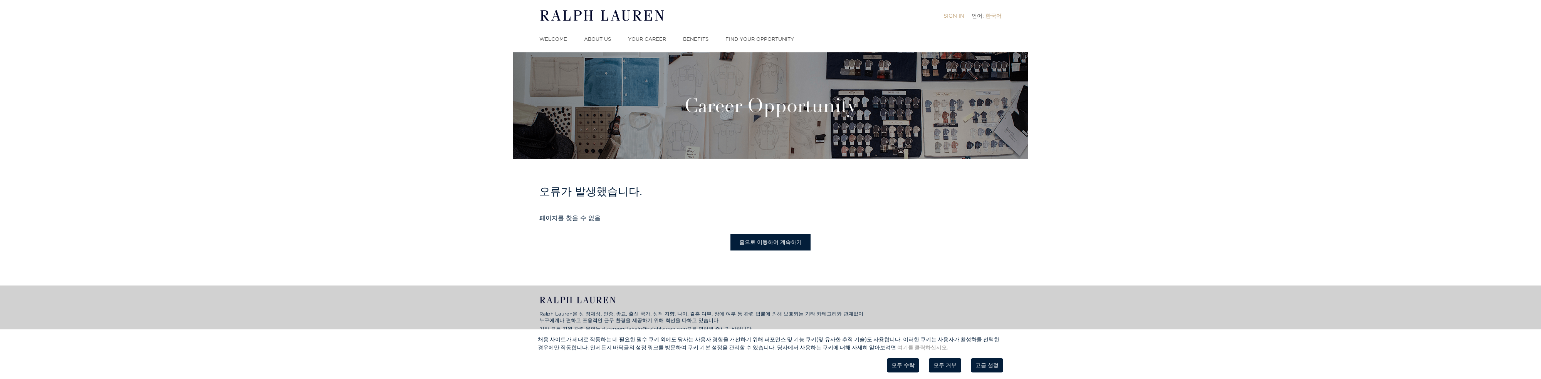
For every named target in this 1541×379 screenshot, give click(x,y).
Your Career (647, 39)
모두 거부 (945, 365)
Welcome (553, 39)
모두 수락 (903, 365)
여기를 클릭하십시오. (922, 347)
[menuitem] (953, 15)
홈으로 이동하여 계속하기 (770, 242)
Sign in (953, 16)
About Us (597, 39)
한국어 (993, 16)
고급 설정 (987, 365)
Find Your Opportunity (759, 39)
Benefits (695, 39)
